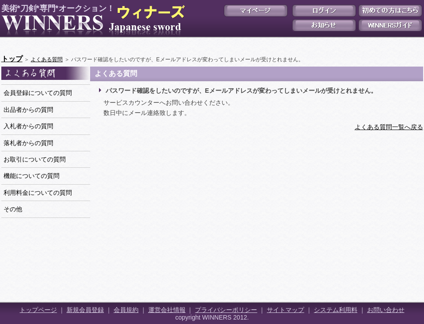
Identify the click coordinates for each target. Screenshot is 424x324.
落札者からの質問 (28, 142)
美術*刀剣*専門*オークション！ (91, 20)
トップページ (38, 309)
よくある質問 (47, 59)
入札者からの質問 (28, 126)
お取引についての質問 (35, 159)
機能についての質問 (31, 175)
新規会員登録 (85, 309)
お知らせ (324, 25)
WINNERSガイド (390, 25)
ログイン (324, 10)
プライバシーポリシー (226, 309)
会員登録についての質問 (38, 92)
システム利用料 (335, 309)
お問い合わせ (385, 309)
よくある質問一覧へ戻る (389, 126)
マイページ (256, 10)
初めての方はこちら (390, 10)
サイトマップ (285, 309)
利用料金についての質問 (38, 192)
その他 (13, 209)
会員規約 (126, 309)
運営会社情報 (167, 309)
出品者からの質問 (28, 109)
